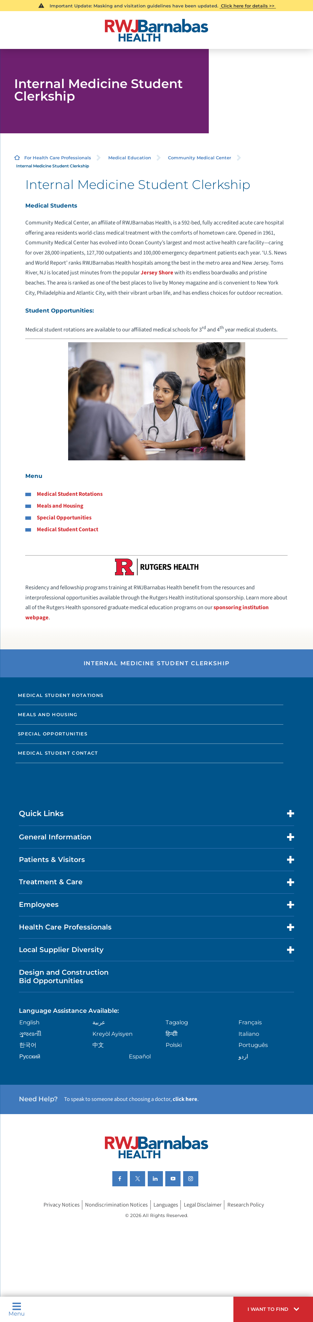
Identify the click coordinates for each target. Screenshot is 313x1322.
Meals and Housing (60, 506)
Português (253, 1045)
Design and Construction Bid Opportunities (64, 976)
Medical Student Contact (67, 529)
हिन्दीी (171, 1033)
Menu (16, 1309)
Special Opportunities (64, 518)
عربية (98, 1022)
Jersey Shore (157, 273)
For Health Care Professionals (57, 157)
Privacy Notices (62, 1205)
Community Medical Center (199, 157)
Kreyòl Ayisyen (112, 1033)
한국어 (27, 1045)
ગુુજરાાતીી (30, 1033)
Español (140, 1056)
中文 (98, 1045)
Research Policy (245, 1205)
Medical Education (129, 157)
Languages (165, 1205)
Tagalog (177, 1022)
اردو (243, 1056)
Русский (29, 1056)
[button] (273, 1309)
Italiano (248, 1033)
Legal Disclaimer (203, 1205)
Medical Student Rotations (70, 494)
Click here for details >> (248, 5)
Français (250, 1022)
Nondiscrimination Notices (116, 1205)
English (29, 1022)
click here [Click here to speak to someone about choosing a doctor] (185, 1099)
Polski (174, 1045)
